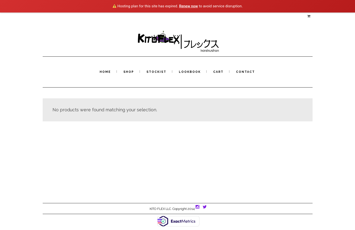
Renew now (188, 6)
